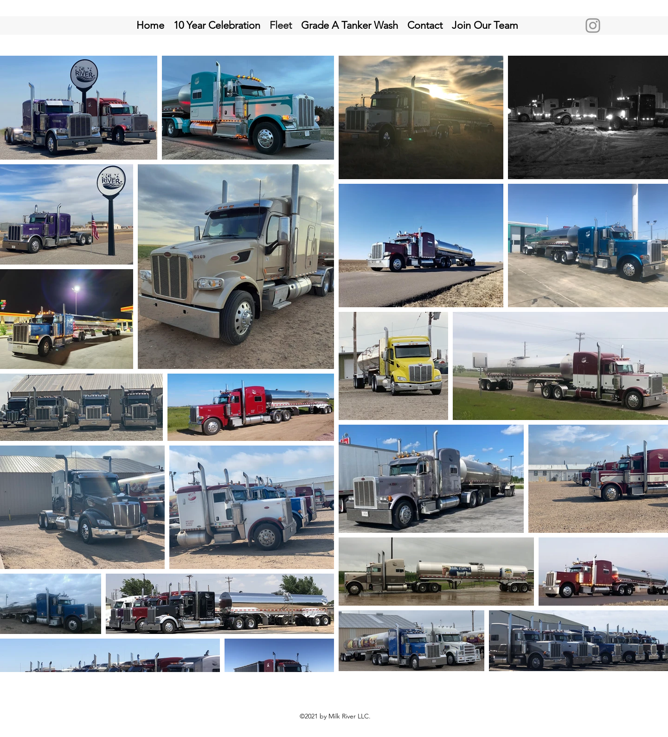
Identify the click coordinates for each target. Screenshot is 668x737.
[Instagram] (593, 25)
